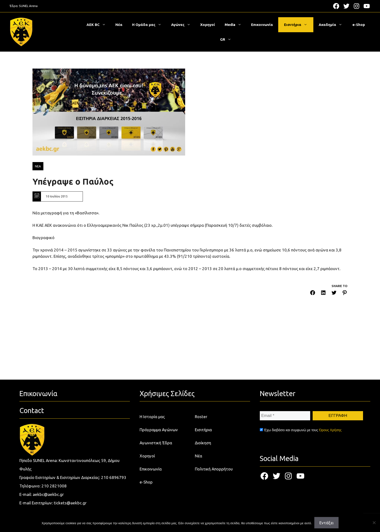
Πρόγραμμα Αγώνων (159, 429)
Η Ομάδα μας (149, 24)
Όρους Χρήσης (330, 430)
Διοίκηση (203, 442)
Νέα (118, 25)
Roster (201, 416)
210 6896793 (113, 477)
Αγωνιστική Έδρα (156, 442)
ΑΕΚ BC (99, 24)
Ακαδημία (333, 24)
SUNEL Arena (28, 6)
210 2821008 (54, 486)
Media (235, 24)
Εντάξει (326, 522)
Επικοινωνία (262, 25)
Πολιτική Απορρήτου (214, 469)
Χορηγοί (207, 25)
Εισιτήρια (298, 24)
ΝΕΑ (38, 166)
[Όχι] (374, 522)
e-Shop (358, 25)
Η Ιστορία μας (152, 416)
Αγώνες (183, 24)
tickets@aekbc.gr (70, 503)
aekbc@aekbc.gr (48, 494)
